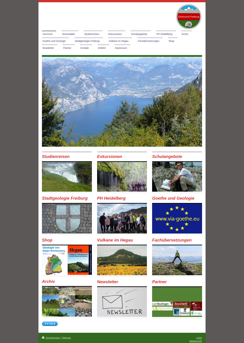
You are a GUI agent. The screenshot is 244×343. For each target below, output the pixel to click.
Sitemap (66, 337)
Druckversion (51, 337)
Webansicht (195, 341)
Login (199, 337)
